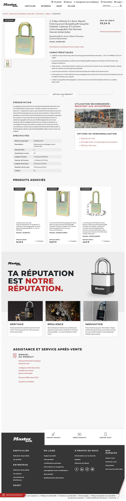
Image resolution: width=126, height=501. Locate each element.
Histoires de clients (82, 463)
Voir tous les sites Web (114, 469)
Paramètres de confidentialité (67, 496)
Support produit (50, 456)
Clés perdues (49, 459)
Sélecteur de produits (21, 456)
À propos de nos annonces (76, 498)
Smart (17, 485)
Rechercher (106, 5)
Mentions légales (83, 496)
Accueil (5, 14)
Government (39, 14)
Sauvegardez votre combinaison (56, 470)
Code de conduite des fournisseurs (96, 498)
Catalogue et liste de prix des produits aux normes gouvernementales (29, 370)
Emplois (78, 459)
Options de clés (88, 138)
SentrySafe (109, 465)
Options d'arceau (88, 145)
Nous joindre (48, 474)
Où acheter (17, 459)
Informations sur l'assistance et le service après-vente (66, 47)
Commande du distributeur (18, 478)
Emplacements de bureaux (54, 478)
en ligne (49, 451)
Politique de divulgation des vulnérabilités (103, 496)
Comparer (40, 241)
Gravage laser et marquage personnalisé (99, 142)
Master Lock (110, 458)
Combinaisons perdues (52, 463)
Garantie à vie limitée (26, 382)
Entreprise (20, 465)
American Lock (110, 462)
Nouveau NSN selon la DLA (28, 377)
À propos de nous (86, 451)
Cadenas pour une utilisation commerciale (21, 14)
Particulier (21, 451)
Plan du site (112, 498)
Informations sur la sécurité (85, 456)
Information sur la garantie (54, 467)
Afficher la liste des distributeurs (110, 31)
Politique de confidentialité (48, 496)
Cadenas (47, 14)
